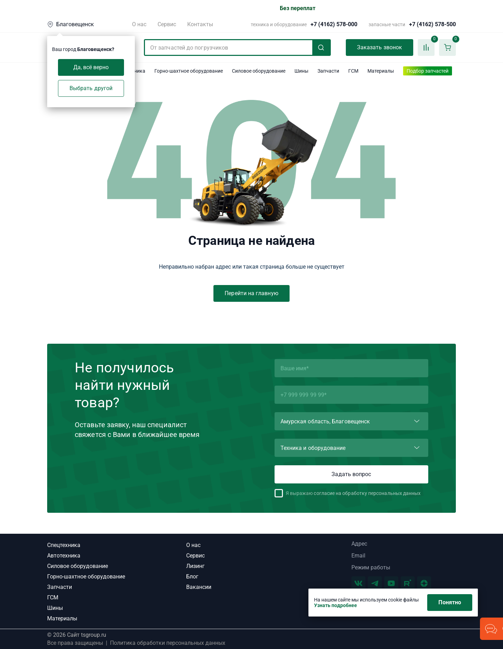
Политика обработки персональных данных (167, 643)
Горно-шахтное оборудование (86, 576)
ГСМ (52, 597)
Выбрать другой (91, 88)
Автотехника (63, 555)
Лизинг (195, 566)
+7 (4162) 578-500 (432, 24)
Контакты (200, 24)
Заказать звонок (379, 47)
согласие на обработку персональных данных (367, 493)
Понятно (449, 602)
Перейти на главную (251, 293)
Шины (55, 608)
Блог (192, 576)
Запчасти (59, 587)
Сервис (167, 24)
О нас (139, 24)
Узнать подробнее (335, 605)
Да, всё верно (91, 67)
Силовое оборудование (77, 566)
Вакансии (198, 587)
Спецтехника (63, 545)
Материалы (62, 618)
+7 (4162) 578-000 (334, 24)
